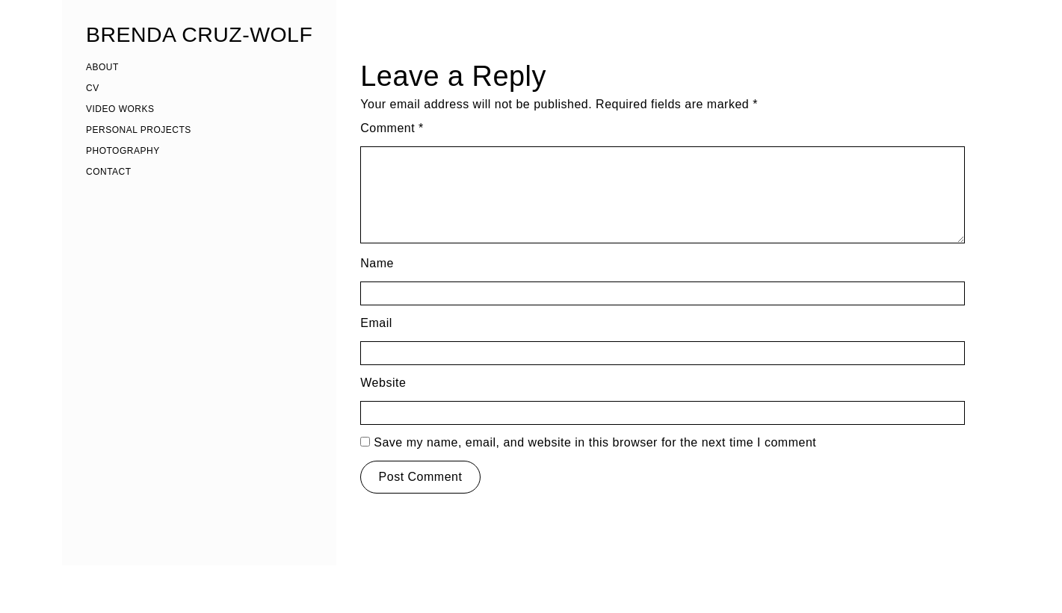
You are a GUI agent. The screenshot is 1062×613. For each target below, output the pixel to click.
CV (92, 88)
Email (376, 323)
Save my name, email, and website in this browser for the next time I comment (595, 442)
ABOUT (102, 67)
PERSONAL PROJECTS (138, 130)
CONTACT (109, 172)
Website (383, 382)
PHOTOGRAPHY (123, 151)
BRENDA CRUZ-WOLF (199, 34)
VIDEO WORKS (120, 109)
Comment (392, 128)
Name (377, 263)
